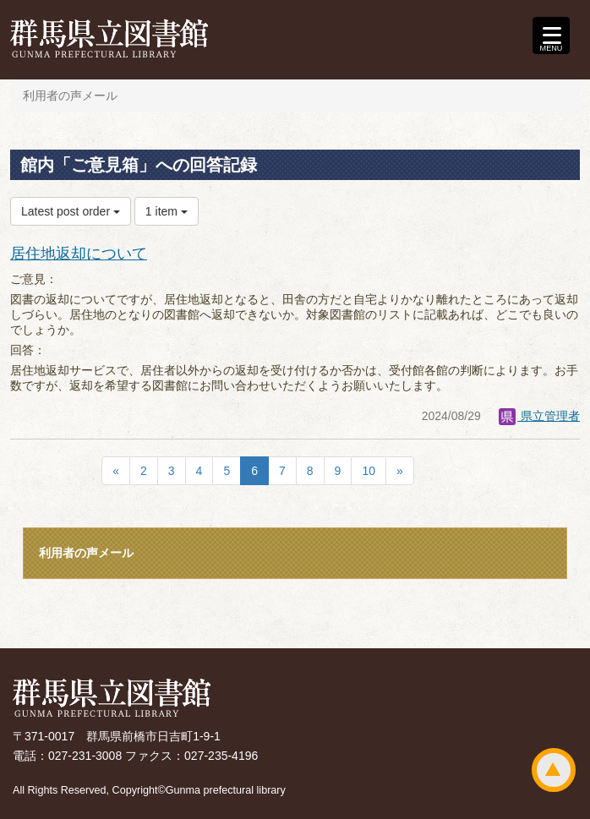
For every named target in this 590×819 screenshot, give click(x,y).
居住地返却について (78, 253)
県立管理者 (539, 416)
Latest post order (70, 211)
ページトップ (554, 770)
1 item (166, 211)
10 (368, 471)
